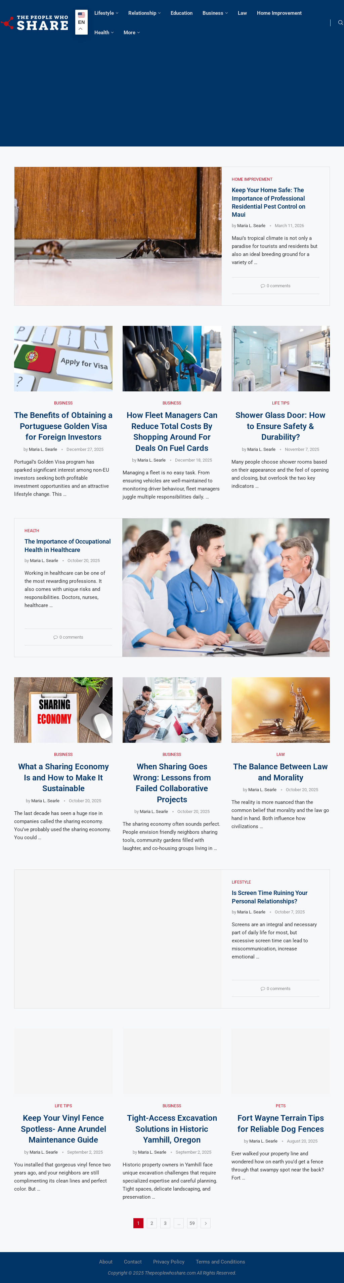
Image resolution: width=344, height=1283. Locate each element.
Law (242, 13)
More (129, 33)
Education (181, 13)
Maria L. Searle (251, 225)
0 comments (276, 285)
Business (213, 13)
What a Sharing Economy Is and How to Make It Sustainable (63, 778)
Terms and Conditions (220, 1262)
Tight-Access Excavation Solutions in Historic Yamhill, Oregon (172, 1129)
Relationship (142, 13)
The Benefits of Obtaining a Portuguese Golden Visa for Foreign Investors (63, 426)
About (106, 1262)
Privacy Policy (168, 1262)
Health (101, 33)
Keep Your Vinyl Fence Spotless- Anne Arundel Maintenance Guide (63, 1129)
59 (192, 1223)
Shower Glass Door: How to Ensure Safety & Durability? (280, 426)
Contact (133, 1262)
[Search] (340, 23)
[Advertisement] (172, 93)
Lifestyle (104, 13)
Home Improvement (279, 13)
